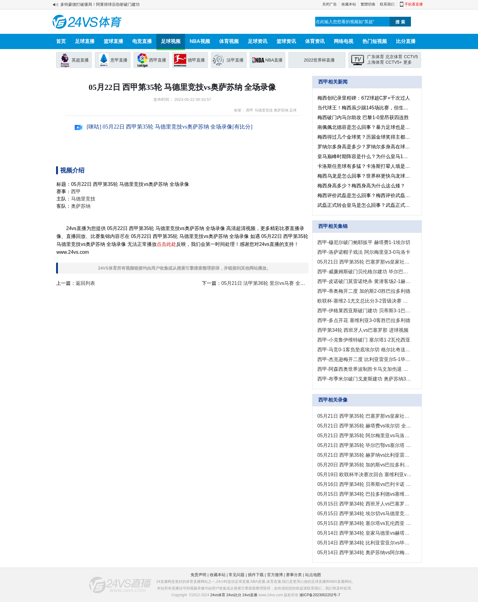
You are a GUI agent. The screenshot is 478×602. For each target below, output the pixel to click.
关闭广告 (329, 4)
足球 (293, 110)
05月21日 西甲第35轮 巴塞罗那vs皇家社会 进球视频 (364, 261)
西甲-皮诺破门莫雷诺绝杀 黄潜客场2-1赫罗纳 (364, 281)
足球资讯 (257, 41)
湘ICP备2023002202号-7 (319, 595)
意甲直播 (118, 60)
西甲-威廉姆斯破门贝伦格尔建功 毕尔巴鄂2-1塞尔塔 (364, 271)
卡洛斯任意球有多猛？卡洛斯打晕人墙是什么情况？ (364, 166)
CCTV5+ (393, 62)
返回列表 (85, 283)
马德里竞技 (264, 110)
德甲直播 (196, 60)
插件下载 (256, 574)
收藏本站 (348, 4)
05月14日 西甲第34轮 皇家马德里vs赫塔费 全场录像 (364, 533)
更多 (407, 62)
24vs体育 (217, 595)
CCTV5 (411, 56)
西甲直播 (157, 60)
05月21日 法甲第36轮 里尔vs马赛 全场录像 (268, 283)
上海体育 (375, 62)
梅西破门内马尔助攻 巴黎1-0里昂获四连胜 (363, 117)
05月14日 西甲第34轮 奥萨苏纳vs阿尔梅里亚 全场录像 (364, 552)
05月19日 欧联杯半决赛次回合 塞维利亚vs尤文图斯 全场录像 (364, 474)
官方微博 (275, 574)
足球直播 (85, 41)
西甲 (249, 110)
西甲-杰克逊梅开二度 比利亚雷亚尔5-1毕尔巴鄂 (364, 359)
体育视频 (229, 41)
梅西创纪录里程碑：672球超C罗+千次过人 (363, 98)
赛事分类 (294, 574)
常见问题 (236, 574)
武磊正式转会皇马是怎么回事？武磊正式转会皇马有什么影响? (364, 205)
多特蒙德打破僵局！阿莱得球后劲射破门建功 (100, 4)
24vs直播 (249, 595)
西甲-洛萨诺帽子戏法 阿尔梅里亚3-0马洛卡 (363, 252)
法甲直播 (235, 60)
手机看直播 (414, 4)
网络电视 (343, 41)
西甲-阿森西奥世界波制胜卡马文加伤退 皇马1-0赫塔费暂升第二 (364, 369)
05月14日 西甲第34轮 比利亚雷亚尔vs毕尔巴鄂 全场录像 (364, 542)
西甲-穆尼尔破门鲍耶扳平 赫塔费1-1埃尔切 (363, 242)
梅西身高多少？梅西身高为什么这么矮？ (361, 185)
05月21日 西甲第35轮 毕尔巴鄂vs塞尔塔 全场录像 (364, 445)
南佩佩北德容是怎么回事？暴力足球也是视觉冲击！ (364, 127)
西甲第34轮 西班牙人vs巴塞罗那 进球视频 (362, 330)
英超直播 (80, 60)
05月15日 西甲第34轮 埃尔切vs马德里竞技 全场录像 (364, 513)
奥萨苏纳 (281, 110)
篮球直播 (113, 41)
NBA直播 (274, 60)
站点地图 (313, 574)
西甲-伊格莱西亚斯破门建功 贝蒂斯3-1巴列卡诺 (364, 310)
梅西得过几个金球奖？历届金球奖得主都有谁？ (364, 137)
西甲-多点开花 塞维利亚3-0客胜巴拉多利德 (363, 320)
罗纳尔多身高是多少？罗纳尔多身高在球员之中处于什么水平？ (364, 146)
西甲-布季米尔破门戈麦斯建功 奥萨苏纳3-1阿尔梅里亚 (364, 378)
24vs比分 (233, 595)
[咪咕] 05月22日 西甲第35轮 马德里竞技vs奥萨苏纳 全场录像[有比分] (163, 127)
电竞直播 (142, 41)
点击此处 (166, 244)
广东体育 (375, 56)
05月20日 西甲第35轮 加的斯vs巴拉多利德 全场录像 (364, 464)
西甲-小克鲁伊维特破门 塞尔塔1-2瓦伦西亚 (363, 339)
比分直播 (406, 41)
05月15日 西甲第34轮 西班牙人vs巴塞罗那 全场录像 (364, 503)
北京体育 (393, 56)
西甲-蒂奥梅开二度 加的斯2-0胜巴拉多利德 (363, 291)
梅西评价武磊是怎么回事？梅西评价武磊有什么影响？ (364, 195)
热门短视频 (374, 41)
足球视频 (170, 41)
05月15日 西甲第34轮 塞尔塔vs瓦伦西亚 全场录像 (364, 523)
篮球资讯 (286, 41)
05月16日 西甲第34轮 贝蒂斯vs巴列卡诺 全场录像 (364, 484)
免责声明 (198, 574)
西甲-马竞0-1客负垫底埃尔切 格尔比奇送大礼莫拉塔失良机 (364, 349)
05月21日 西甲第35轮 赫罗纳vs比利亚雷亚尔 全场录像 (364, 455)
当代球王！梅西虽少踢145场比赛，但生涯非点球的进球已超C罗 (364, 107)
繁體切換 (368, 4)
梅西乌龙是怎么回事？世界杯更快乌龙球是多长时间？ (364, 176)
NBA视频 (200, 41)
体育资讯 (315, 41)
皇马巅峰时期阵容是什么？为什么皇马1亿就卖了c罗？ (364, 156)
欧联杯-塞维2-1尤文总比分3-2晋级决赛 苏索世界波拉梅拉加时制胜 (364, 300)
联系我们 (387, 4)
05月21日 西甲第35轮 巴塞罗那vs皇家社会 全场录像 (364, 416)
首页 (61, 41)
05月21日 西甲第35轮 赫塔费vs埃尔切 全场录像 (364, 425)
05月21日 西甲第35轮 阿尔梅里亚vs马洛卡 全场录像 (364, 435)
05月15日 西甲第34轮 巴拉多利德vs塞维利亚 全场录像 (364, 494)
